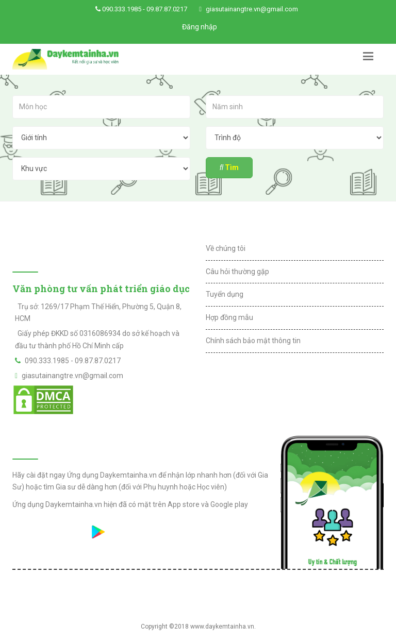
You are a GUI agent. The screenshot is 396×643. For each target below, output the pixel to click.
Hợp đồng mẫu (229, 317)
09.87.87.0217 (166, 9)
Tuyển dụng (224, 294)
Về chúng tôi (225, 248)
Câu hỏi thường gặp (237, 271)
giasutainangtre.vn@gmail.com (252, 9)
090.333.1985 (121, 9)
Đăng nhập (199, 27)
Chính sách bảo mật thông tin (253, 340)
